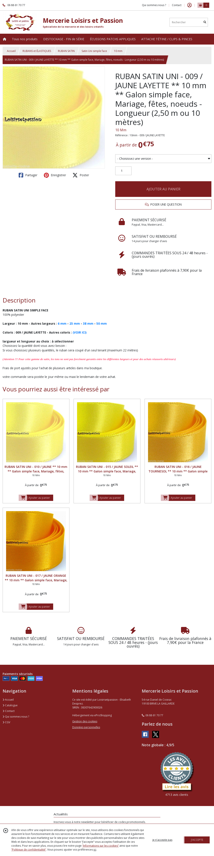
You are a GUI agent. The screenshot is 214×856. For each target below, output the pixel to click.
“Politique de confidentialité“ (28, 849)
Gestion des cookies (84, 721)
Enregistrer (55, 175)
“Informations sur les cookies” (100, 846)
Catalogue (10, 705)
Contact (176, 5)
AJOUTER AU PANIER (163, 189)
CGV (6, 722)
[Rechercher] (205, 22)
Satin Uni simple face (94, 51)
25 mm (74, 323)
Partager (28, 175)
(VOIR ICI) (80, 332)
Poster (80, 175)
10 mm (118, 51)
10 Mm (120, 130)
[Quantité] (123, 170)
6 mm (62, 323)
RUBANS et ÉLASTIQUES (37, 51)
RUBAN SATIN (66, 51)
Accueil (11, 51)
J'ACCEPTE (197, 840)
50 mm (101, 323)
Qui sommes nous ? (16, 716)
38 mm (88, 323)
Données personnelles (86, 727)
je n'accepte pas (162, 840)
